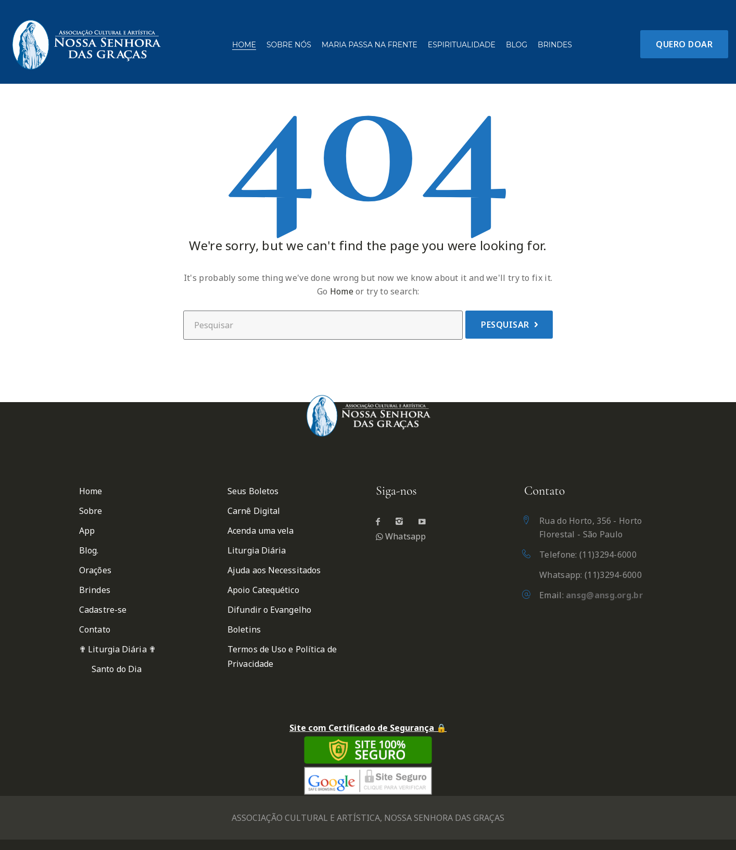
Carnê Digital (253, 511)
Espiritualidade (462, 44)
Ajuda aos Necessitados (274, 570)
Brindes (555, 44)
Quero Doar (684, 44)
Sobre (91, 511)
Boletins (244, 629)
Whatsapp (401, 536)
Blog (516, 44)
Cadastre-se (102, 609)
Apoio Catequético (263, 590)
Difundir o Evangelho (269, 609)
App (87, 530)
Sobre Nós (289, 44)
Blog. (89, 550)
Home (244, 44)
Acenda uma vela (260, 530)
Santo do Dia (117, 669)
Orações (95, 570)
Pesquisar (505, 324)
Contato (94, 629)
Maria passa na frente (369, 44)
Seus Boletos (252, 491)
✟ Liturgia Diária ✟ (117, 649)
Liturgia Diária (256, 550)
